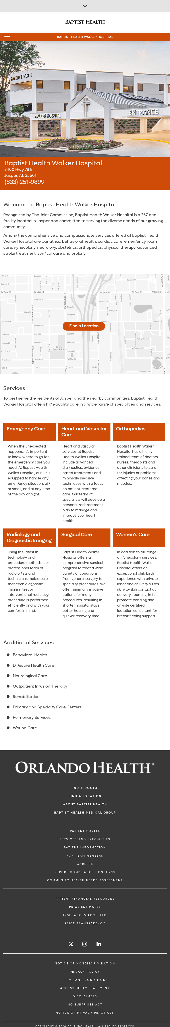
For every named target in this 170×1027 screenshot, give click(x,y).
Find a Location (84, 326)
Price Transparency (85, 923)
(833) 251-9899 (24, 182)
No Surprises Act (85, 1004)
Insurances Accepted (85, 915)
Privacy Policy (85, 972)
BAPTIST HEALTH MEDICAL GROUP (85, 812)
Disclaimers (85, 996)
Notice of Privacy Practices (85, 1013)
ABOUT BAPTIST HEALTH (85, 804)
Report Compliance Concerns (85, 872)
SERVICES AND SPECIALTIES (85, 839)
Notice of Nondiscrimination (85, 963)
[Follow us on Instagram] (85, 944)
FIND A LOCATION (85, 796)
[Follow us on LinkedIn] (99, 944)
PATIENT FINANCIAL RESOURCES (85, 899)
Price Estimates (85, 907)
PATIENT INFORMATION (85, 847)
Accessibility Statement (85, 988)
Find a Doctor (85, 788)
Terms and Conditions (85, 980)
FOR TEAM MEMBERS (85, 855)
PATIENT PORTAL (85, 831)
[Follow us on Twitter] (70, 944)
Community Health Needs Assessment (85, 880)
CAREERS (85, 864)
